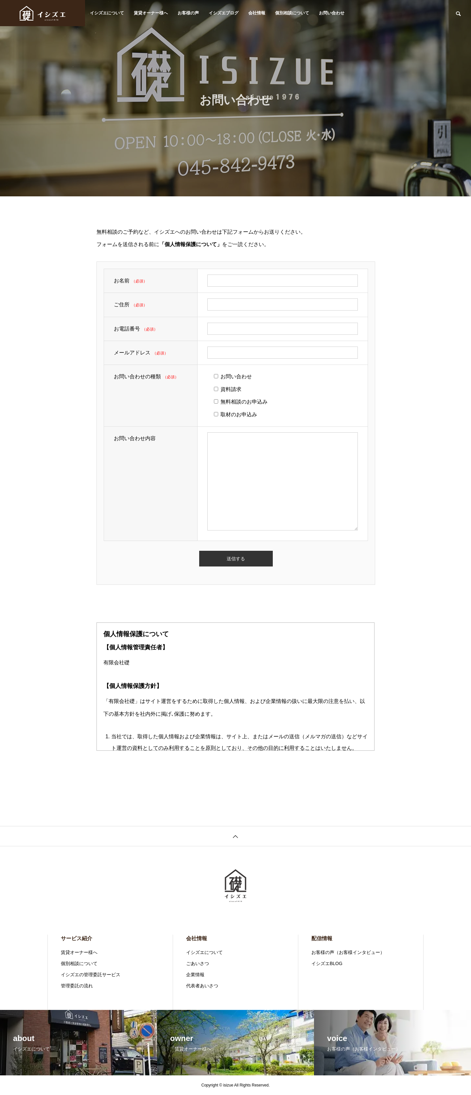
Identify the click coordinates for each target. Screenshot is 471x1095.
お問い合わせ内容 (135, 438)
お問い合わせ (331, 12)
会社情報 (256, 12)
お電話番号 (127, 329)
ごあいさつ (197, 963)
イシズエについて (107, 12)
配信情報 (321, 938)
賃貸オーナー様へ (151, 12)
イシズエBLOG (326, 963)
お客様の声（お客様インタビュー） (348, 952)
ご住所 (122, 304)
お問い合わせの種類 (137, 376)
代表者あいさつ (202, 985)
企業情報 (195, 974)
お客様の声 (188, 12)
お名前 (122, 280)
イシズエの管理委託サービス (90, 974)
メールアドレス (132, 352)
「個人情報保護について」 (190, 244)
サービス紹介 (76, 938)
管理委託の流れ (77, 985)
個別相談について (292, 12)
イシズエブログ (223, 12)
